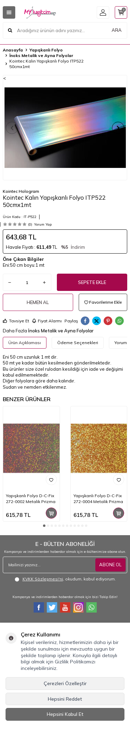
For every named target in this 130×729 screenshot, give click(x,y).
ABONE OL (110, 564)
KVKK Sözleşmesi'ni (43, 578)
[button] (12, 128)
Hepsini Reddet (65, 699)
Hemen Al (38, 302)
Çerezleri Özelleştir (65, 683)
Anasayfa (13, 50)
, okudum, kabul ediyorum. (65, 579)
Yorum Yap (43, 224)
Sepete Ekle (92, 282)
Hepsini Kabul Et (65, 714)
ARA (117, 30)
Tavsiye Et (16, 320)
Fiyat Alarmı (47, 320)
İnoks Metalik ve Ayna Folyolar (41, 55)
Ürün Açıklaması (24, 342)
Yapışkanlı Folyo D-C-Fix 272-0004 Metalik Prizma (98, 498)
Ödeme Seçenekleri (77, 342)
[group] (65, 127)
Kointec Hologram (21, 191)
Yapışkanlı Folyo (46, 50)
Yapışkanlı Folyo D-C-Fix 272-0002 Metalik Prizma (30, 498)
